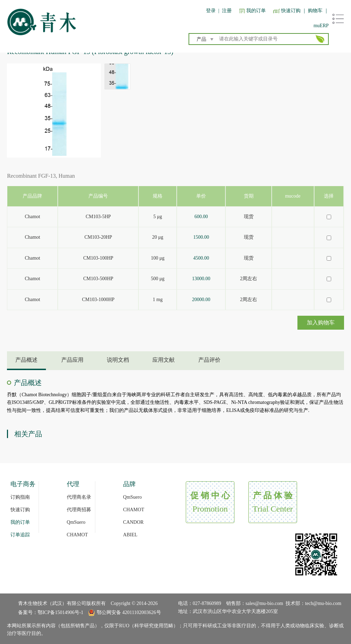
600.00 (201, 216)
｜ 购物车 (312, 10)
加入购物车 (321, 322)
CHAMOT (77, 534)
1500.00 (201, 237)
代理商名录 (79, 497)
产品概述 (26, 360)
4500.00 (201, 258)
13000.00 (201, 278)
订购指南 (20, 497)
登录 (211, 10)
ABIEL (130, 534)
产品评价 (209, 360)
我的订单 (256, 10)
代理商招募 (79, 509)
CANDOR (133, 522)
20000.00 (201, 299)
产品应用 (72, 360)
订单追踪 (20, 534)
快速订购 (291, 10)
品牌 (129, 484)
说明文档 (118, 360)
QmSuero (76, 522)
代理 (73, 484)
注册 (227, 10)
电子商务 (22, 484)
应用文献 (163, 360)
